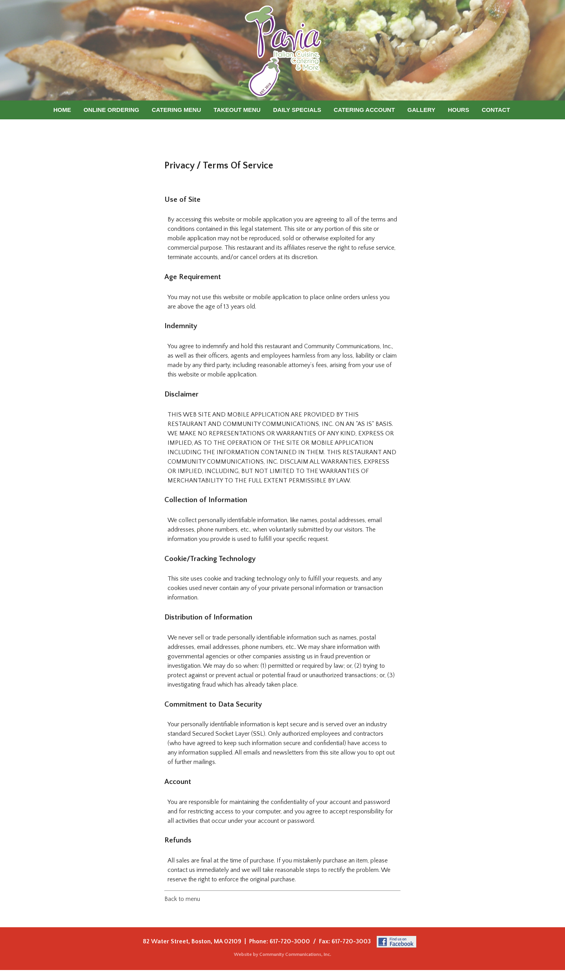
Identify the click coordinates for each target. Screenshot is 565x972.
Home (62, 109)
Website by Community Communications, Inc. (282, 954)
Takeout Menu (237, 109)
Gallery (421, 109)
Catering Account (364, 109)
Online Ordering (111, 109)
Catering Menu (176, 109)
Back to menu (182, 899)
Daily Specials (297, 109)
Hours (458, 109)
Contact (496, 109)
